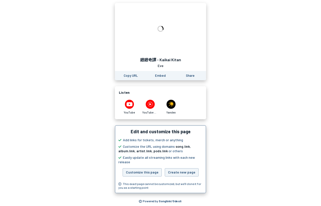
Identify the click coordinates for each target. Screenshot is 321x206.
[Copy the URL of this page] (131, 75)
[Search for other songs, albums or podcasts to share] (160, 201)
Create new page (181, 172)
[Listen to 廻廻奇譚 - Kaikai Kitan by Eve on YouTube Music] (150, 107)
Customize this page (142, 172)
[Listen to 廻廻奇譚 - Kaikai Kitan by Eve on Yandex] (170, 107)
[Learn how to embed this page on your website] (160, 75)
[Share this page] (190, 75)
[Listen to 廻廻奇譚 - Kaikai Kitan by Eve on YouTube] (129, 107)
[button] (160, 159)
